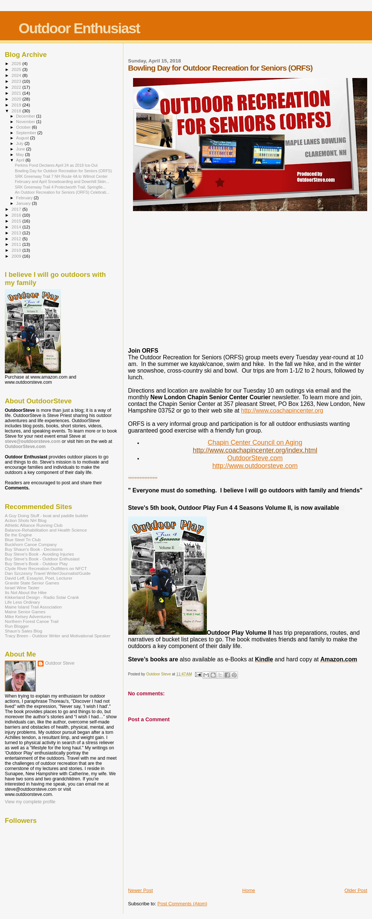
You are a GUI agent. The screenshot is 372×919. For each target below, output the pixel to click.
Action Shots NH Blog (26, 520)
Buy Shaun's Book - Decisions (34, 549)
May (20, 154)
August (23, 138)
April (20, 160)
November (26, 121)
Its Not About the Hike (26, 592)
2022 (16, 87)
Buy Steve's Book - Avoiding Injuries (39, 554)
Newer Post (140, 890)
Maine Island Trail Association (33, 606)
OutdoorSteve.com (255, 458)
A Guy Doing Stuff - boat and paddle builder (46, 515)
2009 (16, 256)
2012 (16, 238)
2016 (16, 215)
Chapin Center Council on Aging (255, 442)
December (26, 116)
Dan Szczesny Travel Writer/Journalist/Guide (48, 573)
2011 (16, 244)
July (20, 143)
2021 (16, 93)
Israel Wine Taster (22, 587)
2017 (16, 209)
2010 (16, 250)
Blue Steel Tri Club (23, 539)
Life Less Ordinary (22, 602)
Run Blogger (17, 626)
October (24, 127)
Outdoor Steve (60, 663)
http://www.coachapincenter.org (282, 410)
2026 (16, 63)
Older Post (356, 890)
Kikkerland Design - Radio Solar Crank (42, 597)
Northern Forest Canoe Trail (31, 621)
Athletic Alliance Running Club (33, 525)
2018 (16, 110)
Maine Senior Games (25, 611)
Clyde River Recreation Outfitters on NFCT (46, 568)
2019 (16, 104)
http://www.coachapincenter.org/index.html (255, 450)
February (25, 198)
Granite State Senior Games (32, 582)
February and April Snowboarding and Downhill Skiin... (62, 181)
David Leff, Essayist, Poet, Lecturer (38, 578)
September (27, 132)
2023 (16, 81)
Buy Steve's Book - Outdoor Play (36, 563)
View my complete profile (30, 801)
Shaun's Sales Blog (23, 630)
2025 (16, 69)
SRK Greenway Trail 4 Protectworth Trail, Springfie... (60, 187)
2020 (16, 98)
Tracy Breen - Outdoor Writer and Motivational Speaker (57, 635)
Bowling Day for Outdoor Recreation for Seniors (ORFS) (63, 171)
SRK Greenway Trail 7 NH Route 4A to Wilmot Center (61, 176)
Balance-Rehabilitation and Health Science (46, 530)
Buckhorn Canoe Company (31, 544)
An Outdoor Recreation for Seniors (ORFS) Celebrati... (62, 192)
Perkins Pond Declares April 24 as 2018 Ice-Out (56, 165)
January (24, 203)
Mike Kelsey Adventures (28, 616)
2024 (16, 75)
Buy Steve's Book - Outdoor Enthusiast (42, 558)
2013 (16, 232)
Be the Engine (18, 534)
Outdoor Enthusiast (79, 28)
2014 (16, 226)
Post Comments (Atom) (182, 903)
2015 (16, 220)
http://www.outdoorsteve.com (255, 465)
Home (248, 890)
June (21, 149)
